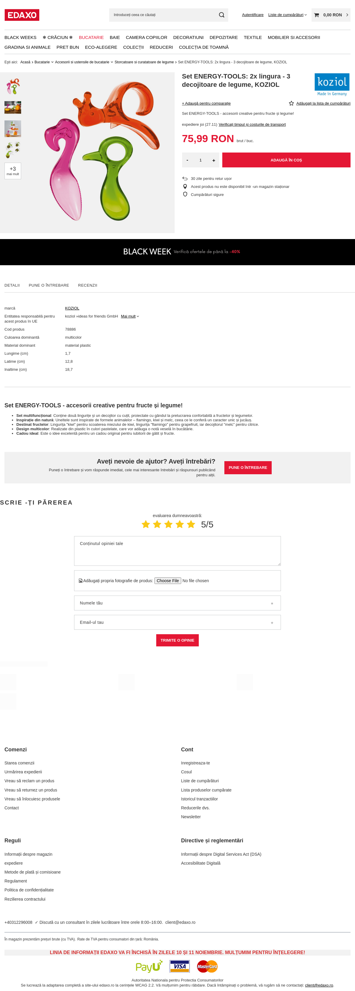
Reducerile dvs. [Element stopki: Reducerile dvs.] (195, 807)
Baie (115, 37)
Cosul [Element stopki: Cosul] (186, 771)
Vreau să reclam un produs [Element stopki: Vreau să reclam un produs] (29, 780)
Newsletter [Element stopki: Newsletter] (191, 816)
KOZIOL (72, 308)
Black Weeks (20, 37)
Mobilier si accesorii (294, 37)
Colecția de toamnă (204, 47)
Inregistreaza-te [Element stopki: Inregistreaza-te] (195, 763)
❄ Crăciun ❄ (58, 37)
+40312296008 (18, 922)
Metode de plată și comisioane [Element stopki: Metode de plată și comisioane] (32, 872)
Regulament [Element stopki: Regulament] (15, 881)
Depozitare (223, 37)
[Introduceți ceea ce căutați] (168, 15)
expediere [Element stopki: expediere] (13, 863)
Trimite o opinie (177, 640)
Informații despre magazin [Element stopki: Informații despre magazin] (28, 854)
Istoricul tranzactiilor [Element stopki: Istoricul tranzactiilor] (199, 799)
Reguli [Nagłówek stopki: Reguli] (12, 841)
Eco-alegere (101, 47)
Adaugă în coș (286, 160)
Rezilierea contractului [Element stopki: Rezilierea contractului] (25, 899)
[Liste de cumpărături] (287, 14)
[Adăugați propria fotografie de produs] (193, 580)
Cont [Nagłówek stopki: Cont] (187, 750)
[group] (98, 152)
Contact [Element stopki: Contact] (11, 807)
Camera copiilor (146, 37)
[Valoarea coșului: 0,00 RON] (331, 15)
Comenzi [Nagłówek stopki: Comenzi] (15, 750)
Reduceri (161, 47)
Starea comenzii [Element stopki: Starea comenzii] (19, 763)
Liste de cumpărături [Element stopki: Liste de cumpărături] (200, 780)
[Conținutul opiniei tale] (177, 551)
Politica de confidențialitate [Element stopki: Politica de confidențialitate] (29, 890)
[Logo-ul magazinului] (21, 15)
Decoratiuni (188, 37)
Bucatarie (91, 37)
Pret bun (68, 47)
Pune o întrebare (248, 467)
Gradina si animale (27, 47)
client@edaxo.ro (180, 922)
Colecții (133, 47)
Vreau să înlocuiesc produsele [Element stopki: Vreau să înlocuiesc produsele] (32, 799)
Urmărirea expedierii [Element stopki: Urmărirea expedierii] (23, 771)
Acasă (25, 62)
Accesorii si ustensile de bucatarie (82, 62)
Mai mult (128, 316)
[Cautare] (221, 15)
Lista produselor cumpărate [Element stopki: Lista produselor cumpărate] (206, 790)
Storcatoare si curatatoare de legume (144, 62)
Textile (253, 37)
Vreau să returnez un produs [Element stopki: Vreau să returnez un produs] (30, 790)
